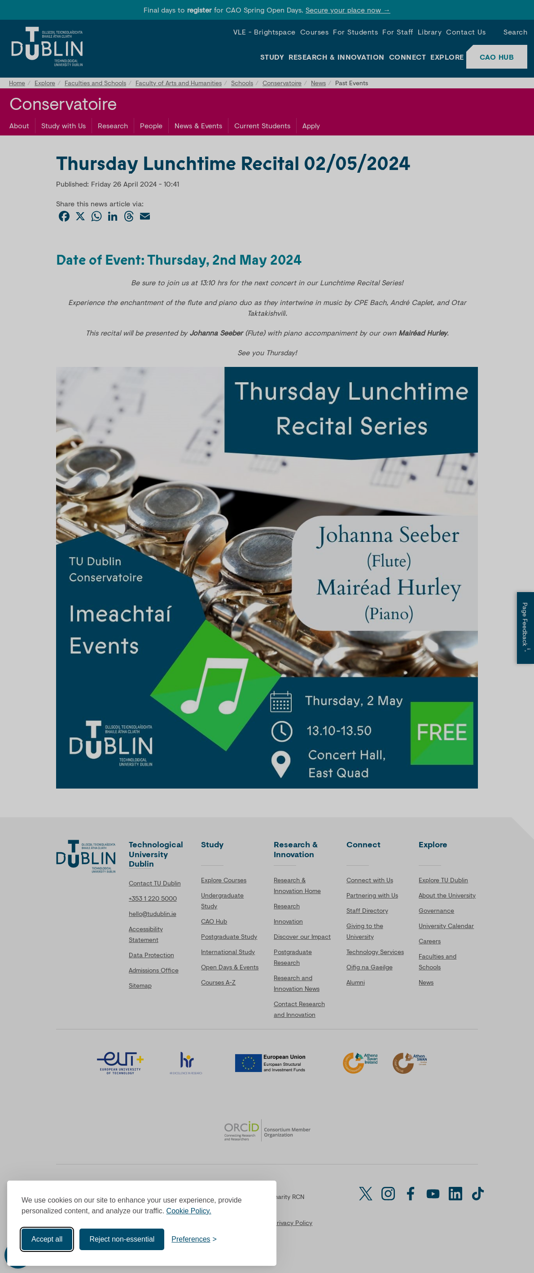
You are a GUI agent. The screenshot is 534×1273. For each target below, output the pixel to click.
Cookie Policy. (188, 1211)
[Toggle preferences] (194, 1239)
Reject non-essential (121, 1239)
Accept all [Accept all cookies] (46, 1239)
